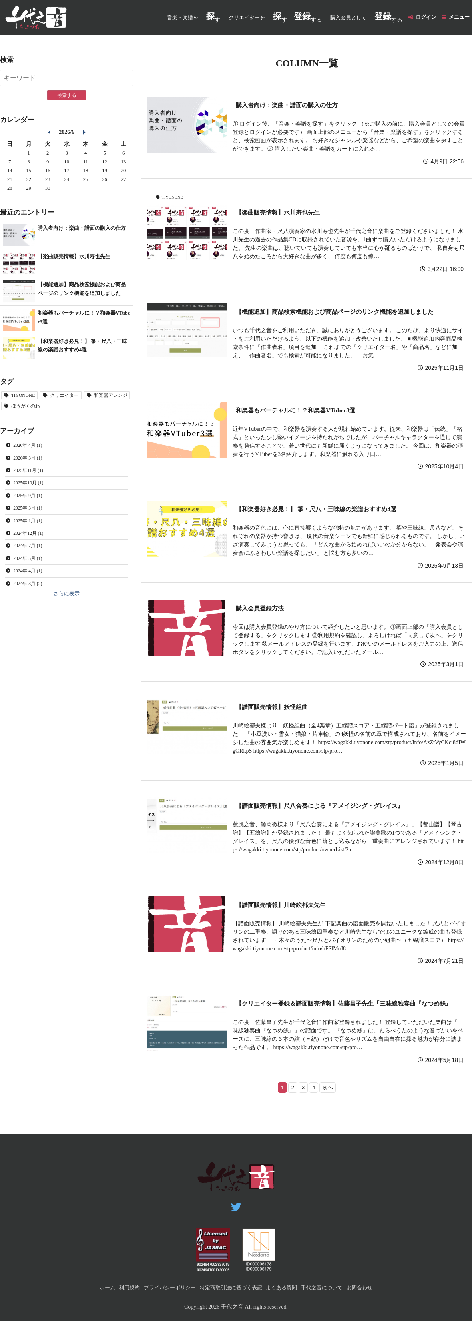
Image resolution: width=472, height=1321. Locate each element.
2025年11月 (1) (30, 475)
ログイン (422, 18)
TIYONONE (173, 197)
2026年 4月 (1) (29, 449)
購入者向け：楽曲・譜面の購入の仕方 (293, 106)
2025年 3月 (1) (29, 514)
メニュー (458, 18)
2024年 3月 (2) (29, 592)
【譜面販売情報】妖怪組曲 (276, 707)
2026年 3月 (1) (29, 462)
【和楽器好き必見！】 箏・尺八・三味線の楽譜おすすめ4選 (327, 510)
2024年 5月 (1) (29, 566)
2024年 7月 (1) (29, 553)
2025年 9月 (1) (29, 501)
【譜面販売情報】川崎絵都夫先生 (287, 905)
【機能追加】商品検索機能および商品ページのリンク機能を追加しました (348, 312)
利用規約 (121, 1288)
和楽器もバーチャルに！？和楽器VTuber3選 (303, 411)
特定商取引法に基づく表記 (230, 1288)
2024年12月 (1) (30, 540)
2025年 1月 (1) (29, 527)
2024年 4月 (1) (29, 579)
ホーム (97, 1288)
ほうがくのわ (80, 409)
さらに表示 (67, 603)
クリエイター (69, 399)
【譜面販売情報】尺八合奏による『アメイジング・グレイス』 (331, 806)
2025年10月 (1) (30, 488)
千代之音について (328, 1288)
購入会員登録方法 (263, 609)
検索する (66, 95)
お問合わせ (369, 1288)
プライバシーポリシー (165, 1288)
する (303, 17)
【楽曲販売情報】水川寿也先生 (283, 213)
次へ (329, 1099)
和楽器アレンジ (30, 409)
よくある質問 (285, 1288)
